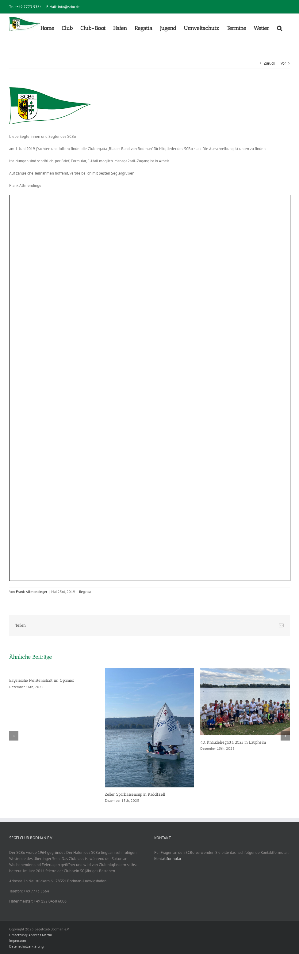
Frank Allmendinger (31, 591)
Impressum (17, 940)
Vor (283, 63)
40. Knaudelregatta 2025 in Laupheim (233, 742)
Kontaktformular (167, 858)
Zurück (269, 63)
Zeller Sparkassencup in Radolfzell (135, 794)
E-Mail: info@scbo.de (62, 6)
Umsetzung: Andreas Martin (30, 935)
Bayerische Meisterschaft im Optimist (41, 680)
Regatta (85, 591)
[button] (279, 27)
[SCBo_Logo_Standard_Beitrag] (149, 105)
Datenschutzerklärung (26, 946)
